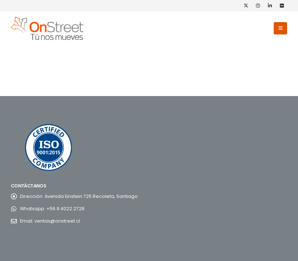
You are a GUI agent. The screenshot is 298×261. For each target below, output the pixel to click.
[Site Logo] (47, 28)
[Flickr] (282, 5)
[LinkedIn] (270, 5)
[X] (246, 5)
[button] (280, 28)
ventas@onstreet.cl (57, 221)
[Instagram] (258, 5)
